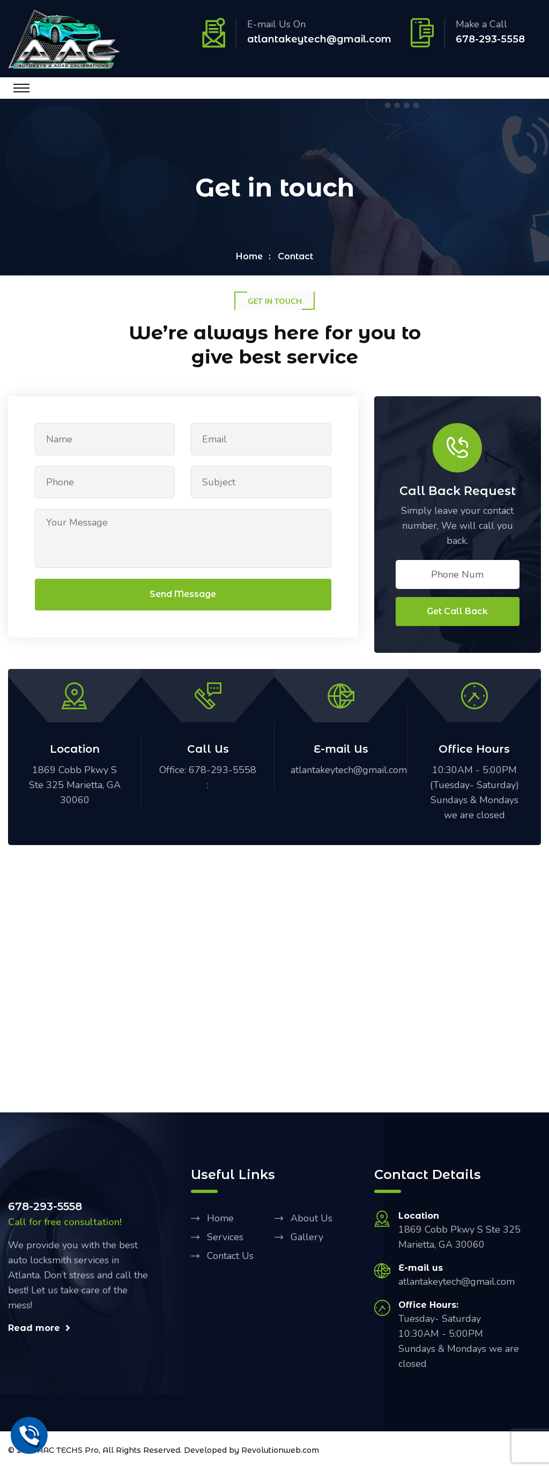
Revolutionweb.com (280, 1452)
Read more (39, 1329)
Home (249, 257)
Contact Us (230, 1256)
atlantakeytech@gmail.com (319, 39)
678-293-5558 (490, 39)
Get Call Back (457, 612)
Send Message (183, 596)
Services (225, 1238)
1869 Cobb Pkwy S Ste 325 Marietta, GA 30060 (75, 786)
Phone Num (457, 575)
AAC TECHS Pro (68, 1452)
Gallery (307, 1238)
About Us (311, 1219)
